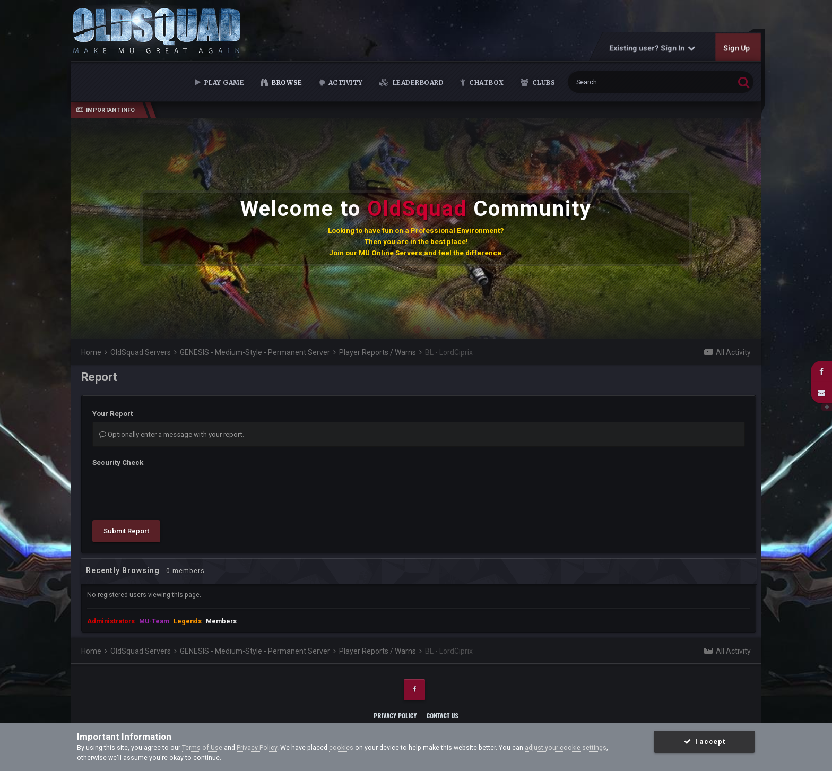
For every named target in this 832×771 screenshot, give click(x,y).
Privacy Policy (395, 715)
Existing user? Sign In (653, 48)
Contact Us (442, 715)
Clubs (542, 82)
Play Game (223, 82)
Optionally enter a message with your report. (171, 434)
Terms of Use (202, 747)
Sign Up (737, 48)
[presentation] (173, 491)
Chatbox (485, 82)
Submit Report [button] (126, 531)
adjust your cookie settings (565, 747)
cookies (341, 747)
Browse (286, 82)
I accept (704, 742)
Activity (344, 82)
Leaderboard (417, 82)
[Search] (625, 82)
